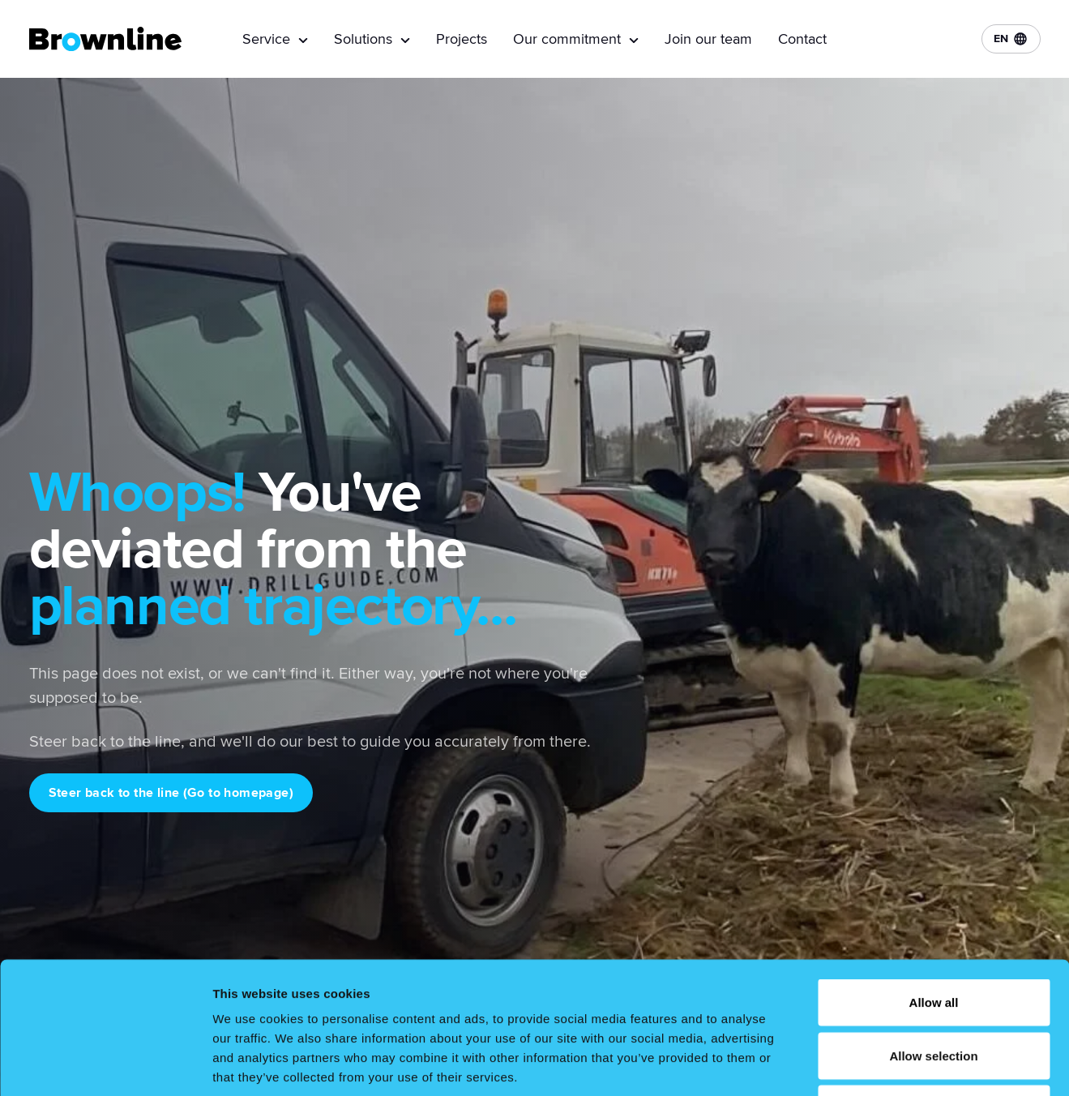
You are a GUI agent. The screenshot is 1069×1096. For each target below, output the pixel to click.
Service (275, 39)
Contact (802, 39)
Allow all (934, 883)
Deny (934, 989)
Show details (850, 1064)
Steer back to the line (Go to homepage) (171, 793)
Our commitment (576, 39)
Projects (461, 39)
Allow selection (933, 937)
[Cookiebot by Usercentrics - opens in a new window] (105, 1064)
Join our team (708, 39)
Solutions (372, 39)
